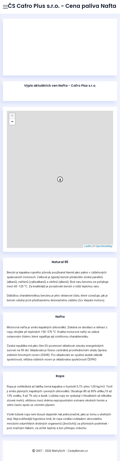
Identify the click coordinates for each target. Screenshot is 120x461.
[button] (60, 179)
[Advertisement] (60, 47)
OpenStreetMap (104, 246)
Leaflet (87, 246)
